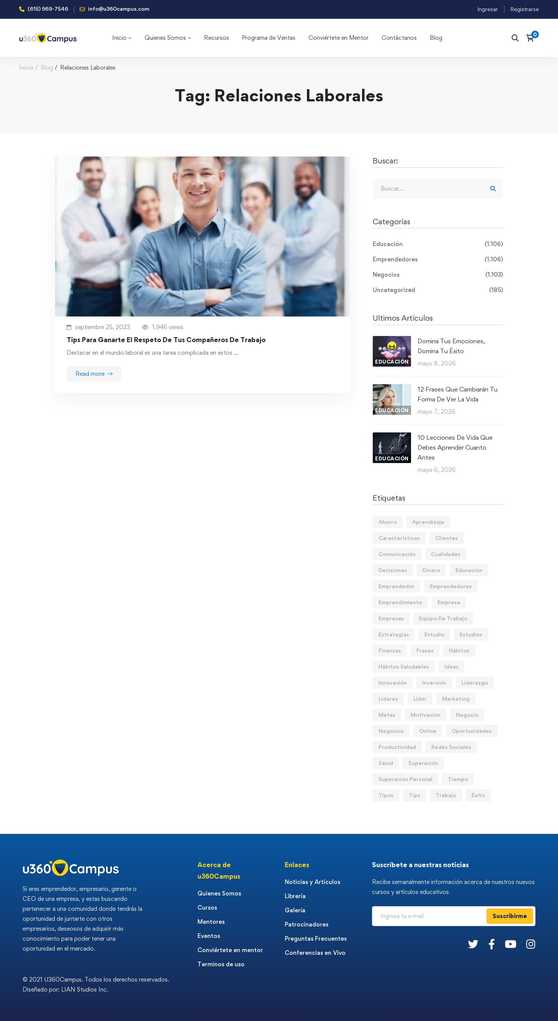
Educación (438, 244)
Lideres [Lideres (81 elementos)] (388, 698)
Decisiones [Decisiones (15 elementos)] (393, 570)
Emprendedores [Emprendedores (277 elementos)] (451, 586)
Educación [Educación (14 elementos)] (468, 570)
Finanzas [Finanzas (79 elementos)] (390, 650)
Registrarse (524, 9)
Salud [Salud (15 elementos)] (386, 763)
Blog (47, 67)
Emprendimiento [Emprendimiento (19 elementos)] (400, 602)
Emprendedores (438, 259)
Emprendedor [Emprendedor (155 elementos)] (396, 586)
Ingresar (487, 9)
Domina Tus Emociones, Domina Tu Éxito (451, 346)
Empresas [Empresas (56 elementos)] (391, 618)
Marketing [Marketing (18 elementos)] (456, 698)
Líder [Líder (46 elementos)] (420, 698)
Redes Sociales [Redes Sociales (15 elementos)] (451, 747)
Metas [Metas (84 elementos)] (387, 714)
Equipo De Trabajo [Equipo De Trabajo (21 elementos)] (443, 618)
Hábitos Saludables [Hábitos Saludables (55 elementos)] (404, 666)
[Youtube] (510, 944)
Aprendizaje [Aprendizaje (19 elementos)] (428, 522)
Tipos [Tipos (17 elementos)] (386, 795)
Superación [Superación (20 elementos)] (423, 763)
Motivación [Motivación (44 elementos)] (426, 714)
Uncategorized (438, 290)
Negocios (438, 275)
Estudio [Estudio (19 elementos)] (434, 634)
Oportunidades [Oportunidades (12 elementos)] (472, 730)
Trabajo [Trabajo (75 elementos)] (446, 795)
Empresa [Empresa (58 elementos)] (448, 602)
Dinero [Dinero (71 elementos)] (431, 570)
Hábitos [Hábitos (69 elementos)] (459, 650)
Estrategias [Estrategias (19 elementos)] (394, 634)
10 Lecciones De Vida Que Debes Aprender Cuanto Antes (455, 447)
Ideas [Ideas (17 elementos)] (451, 666)
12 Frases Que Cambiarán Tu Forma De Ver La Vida (458, 394)
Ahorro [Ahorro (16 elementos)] (388, 522)
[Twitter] (473, 944)
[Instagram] (530, 944)
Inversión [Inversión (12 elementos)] (434, 682)
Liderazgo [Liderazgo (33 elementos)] (475, 682)
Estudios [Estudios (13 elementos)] (471, 634)
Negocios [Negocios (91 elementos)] (391, 730)
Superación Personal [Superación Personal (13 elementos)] (405, 779)
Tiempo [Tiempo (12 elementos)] (458, 779)
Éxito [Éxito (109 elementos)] (478, 795)
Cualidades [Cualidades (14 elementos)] (445, 554)
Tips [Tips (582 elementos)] (414, 795)
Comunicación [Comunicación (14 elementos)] (397, 554)
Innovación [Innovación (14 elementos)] (393, 682)
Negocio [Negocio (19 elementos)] (467, 714)
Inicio (26, 67)
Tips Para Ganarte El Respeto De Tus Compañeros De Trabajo (166, 340)
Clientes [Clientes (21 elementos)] (446, 538)
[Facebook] (491, 944)
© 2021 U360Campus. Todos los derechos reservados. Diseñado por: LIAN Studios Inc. (96, 984)
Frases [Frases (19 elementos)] (425, 650)
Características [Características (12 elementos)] (399, 538)
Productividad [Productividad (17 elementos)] (397, 747)
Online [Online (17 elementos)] (427, 730)
